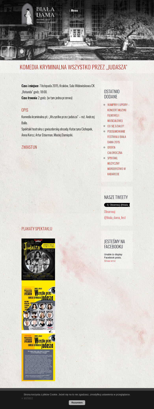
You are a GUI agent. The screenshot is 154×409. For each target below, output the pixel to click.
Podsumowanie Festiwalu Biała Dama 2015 (116, 136)
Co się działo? (115, 126)
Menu (73, 10)
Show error (110, 261)
